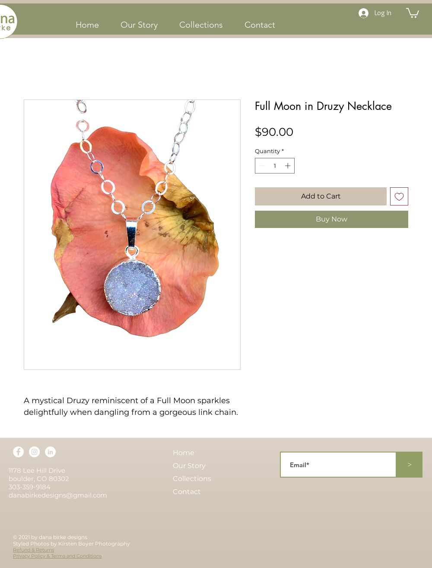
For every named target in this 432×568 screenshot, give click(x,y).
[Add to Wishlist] (399, 196)
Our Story (189, 466)
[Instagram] (34, 451)
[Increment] (288, 165)
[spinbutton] (275, 165)
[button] (412, 12)
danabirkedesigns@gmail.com (58, 495)
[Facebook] (18, 451)
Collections (192, 479)
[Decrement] (261, 165)
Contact (187, 492)
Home (183, 453)
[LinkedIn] (50, 451)
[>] (409, 465)
